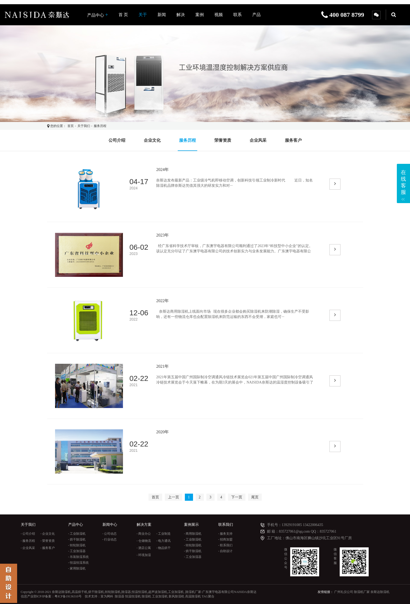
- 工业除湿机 (77, 534)
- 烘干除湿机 (77, 539)
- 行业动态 (109, 539)
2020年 (162, 432)
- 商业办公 (144, 534)
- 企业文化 (48, 534)
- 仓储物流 (144, 541)
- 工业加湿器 (77, 551)
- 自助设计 (225, 551)
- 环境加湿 (144, 555)
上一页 (173, 497)
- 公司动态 (109, 534)
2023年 (162, 235)
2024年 (162, 169)
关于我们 (83, 126)
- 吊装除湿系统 (78, 557)
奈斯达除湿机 (380, 592)
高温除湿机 (193, 596)
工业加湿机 (160, 596)
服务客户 (293, 140)
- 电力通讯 (163, 541)
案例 (199, 14)
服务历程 (100, 126)
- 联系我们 (225, 545)
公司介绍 (116, 140)
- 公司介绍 (28, 534)
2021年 (162, 366)
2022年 (162, 300)
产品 (256, 14)
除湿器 (119, 596)
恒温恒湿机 (133, 596)
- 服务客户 (48, 548)
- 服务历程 (28, 541)
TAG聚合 (208, 596)
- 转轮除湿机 (77, 545)
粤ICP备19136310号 (68, 596)
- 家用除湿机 (77, 568)
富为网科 (107, 596)
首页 (70, 126)
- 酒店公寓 (144, 548)
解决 (180, 14)
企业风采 (258, 140)
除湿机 (146, 596)
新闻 (161, 14)
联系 (237, 14)
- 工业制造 (163, 534)
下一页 (236, 497)
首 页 (123, 14)
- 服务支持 (225, 534)
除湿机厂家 (362, 592)
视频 (218, 14)
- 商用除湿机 (193, 534)
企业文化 (152, 140)
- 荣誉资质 (48, 541)
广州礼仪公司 (343, 592)
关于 (143, 14)
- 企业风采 (28, 548)
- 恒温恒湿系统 (78, 562)
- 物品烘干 (163, 548)
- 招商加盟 (225, 539)
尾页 (255, 497)
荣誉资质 (222, 140)
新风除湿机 (176, 596)
